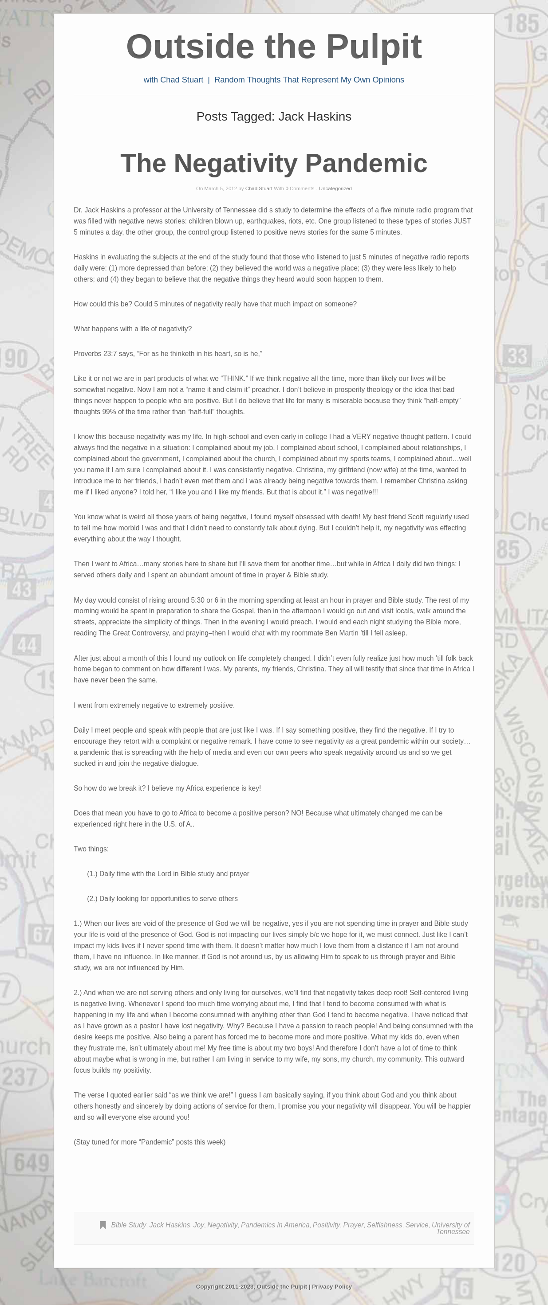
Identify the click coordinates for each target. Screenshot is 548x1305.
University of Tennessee (451, 1228)
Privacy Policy (332, 1286)
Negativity (222, 1225)
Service (417, 1225)
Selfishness (384, 1225)
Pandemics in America (275, 1225)
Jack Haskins (170, 1225)
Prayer (353, 1225)
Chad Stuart (258, 188)
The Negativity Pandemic (273, 163)
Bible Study (128, 1225)
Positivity (326, 1225)
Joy (198, 1225)
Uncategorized (335, 188)
